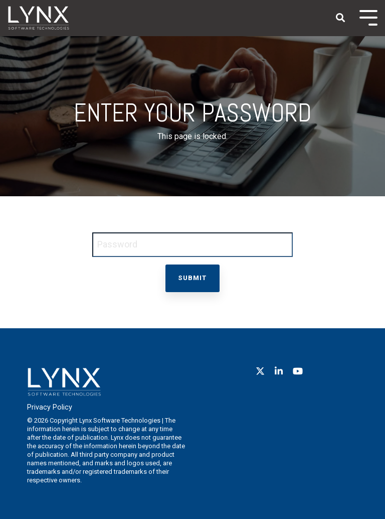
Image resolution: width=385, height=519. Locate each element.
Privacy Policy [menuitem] (49, 407)
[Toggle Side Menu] (368, 17)
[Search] (340, 18)
